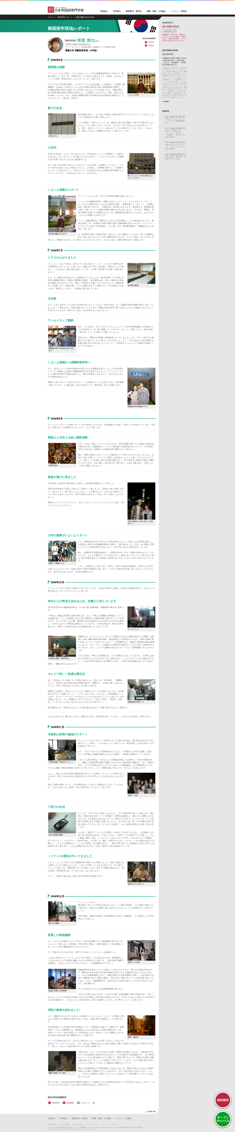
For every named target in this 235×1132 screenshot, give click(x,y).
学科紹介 (117, 11)
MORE (166, 101)
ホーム (51, 17)
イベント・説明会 (179, 11)
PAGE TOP (152, 1111)
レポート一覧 (88, 1103)
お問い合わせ (79, 1124)
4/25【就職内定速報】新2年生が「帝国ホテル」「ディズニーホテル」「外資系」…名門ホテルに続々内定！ (175, 132)
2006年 (151, 45)
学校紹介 (104, 11)
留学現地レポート (65, 17)
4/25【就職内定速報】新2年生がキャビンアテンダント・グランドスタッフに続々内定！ (175, 145)
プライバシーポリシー (110, 1124)
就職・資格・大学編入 (156, 11)
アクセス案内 (65, 1124)
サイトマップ (93, 1124)
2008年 (151, 42)
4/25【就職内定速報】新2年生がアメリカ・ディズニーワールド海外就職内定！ (175, 120)
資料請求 (52, 1124)
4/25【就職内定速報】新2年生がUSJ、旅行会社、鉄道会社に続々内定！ (175, 156)
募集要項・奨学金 (133, 11)
